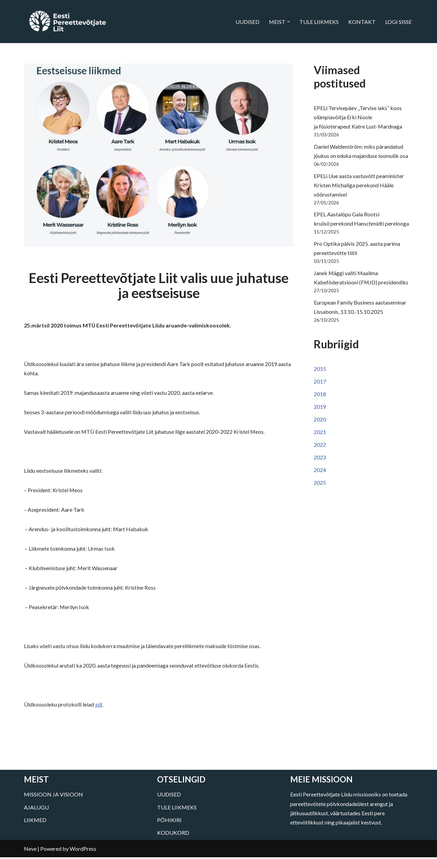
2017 (320, 383)
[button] (288, 21)
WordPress (83, 850)
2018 (320, 396)
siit (98, 706)
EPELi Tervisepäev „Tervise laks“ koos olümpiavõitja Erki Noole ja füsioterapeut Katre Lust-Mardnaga (358, 117)
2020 (320, 421)
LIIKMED (35, 821)
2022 (320, 447)
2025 (320, 485)
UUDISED (247, 21)
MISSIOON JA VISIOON (53, 796)
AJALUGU (36, 808)
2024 (320, 472)
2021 (320, 434)
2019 (320, 409)
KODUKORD (173, 834)
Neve (30, 850)
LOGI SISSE (398, 21)
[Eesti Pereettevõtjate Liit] (67, 21)
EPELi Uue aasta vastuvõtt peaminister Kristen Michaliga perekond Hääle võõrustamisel (359, 185)
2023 (320, 459)
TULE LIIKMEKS (319, 21)
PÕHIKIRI (169, 821)
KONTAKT (362, 21)
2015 (320, 370)
